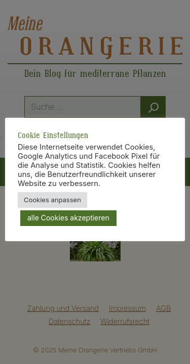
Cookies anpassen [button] (52, 200)
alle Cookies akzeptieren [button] (68, 217)
